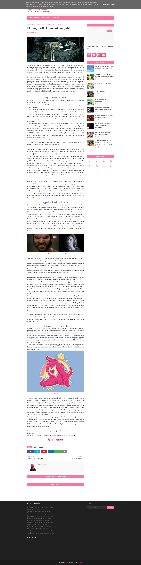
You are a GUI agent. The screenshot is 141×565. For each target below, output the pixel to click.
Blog (66, 562)
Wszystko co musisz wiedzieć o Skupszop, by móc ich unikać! (104, 108)
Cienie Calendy (71, 86)
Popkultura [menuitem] (46, 18)
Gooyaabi (80, 562)
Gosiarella (31, 32)
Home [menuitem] (30, 18)
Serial (34, 447)
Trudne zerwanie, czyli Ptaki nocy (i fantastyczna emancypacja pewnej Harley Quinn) (103, 143)
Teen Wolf (55, 214)
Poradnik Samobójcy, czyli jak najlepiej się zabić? (103, 116)
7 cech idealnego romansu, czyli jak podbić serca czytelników (103, 125)
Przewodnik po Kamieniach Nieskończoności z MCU (103, 133)
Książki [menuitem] (36, 18)
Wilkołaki (39, 24)
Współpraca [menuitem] (57, 18)
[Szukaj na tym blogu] (97, 507)
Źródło (56, 394)
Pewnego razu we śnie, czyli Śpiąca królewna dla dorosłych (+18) (104, 76)
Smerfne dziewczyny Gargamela (101, 100)
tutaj (56, 198)
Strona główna (31, 24)
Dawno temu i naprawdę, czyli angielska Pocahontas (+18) (104, 67)
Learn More (106, 4)
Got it (113, 4)
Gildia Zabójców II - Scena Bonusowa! (100, 46)
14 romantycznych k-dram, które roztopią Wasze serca (103, 84)
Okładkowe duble (100, 91)
